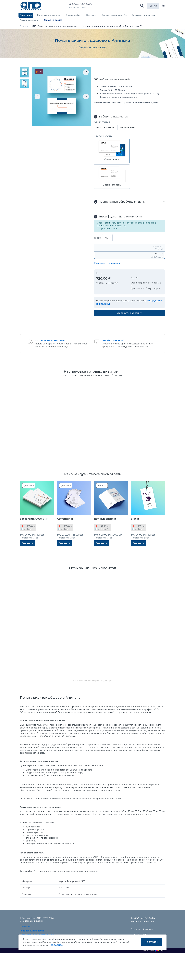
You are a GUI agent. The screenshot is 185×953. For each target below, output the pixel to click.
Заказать (27, 543)
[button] (142, 6)
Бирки (135, 518)
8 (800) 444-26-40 (143, 918)
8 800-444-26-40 (81, 4)
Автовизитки (65, 518)
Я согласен (151, 941)
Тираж (97, 238)
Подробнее (56, 945)
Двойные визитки (105, 518)
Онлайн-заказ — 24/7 (113, 340)
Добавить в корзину (129, 313)
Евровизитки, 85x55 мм (34, 518)
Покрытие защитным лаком (50, 340)
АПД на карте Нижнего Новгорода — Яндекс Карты (92, 681)
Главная (24, 26)
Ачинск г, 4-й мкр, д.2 (142, 929)
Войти (153, 5)
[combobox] (107, 237)
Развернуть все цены (107, 263)
